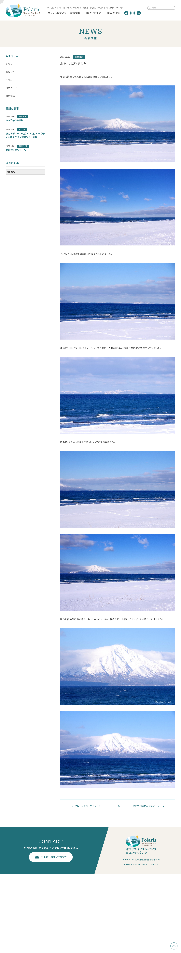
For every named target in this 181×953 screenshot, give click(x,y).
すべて (9, 64)
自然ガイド (11, 88)
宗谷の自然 (113, 13)
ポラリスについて (57, 13)
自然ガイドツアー (94, 13)
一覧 (117, 806)
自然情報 (10, 96)
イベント (10, 80)
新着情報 (75, 13)
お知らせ (10, 72)
